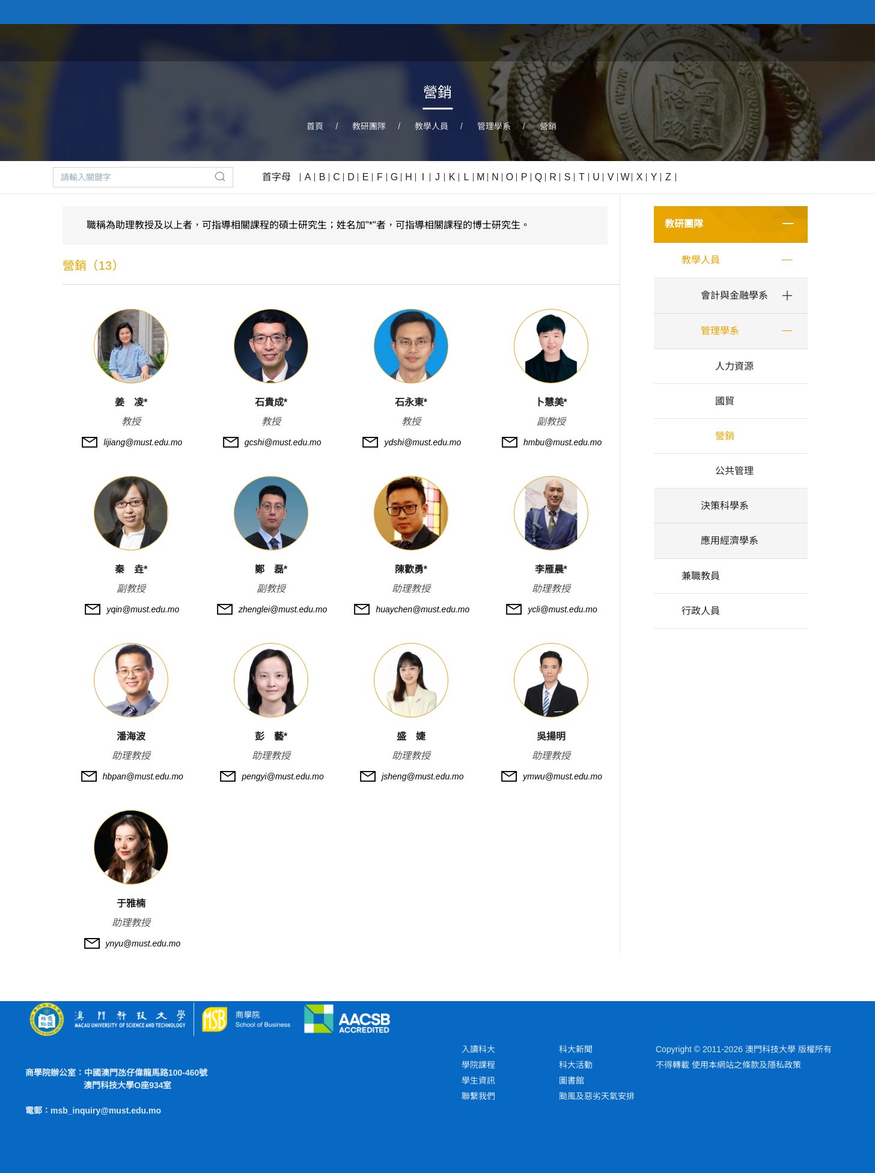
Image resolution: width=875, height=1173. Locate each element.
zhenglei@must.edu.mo (283, 609)
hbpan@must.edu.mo (143, 776)
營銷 (548, 126)
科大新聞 (576, 1049)
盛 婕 (411, 736)
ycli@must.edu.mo (562, 609)
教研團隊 (640, 41)
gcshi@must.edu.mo (283, 442)
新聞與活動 (769, 41)
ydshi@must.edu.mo (422, 442)
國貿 (724, 401)
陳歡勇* (411, 569)
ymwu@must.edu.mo (562, 776)
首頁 (467, 41)
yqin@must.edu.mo (142, 609)
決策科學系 (725, 506)
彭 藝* (271, 736)
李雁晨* (551, 569)
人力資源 (734, 366)
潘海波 (131, 736)
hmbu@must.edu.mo (562, 442)
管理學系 (494, 126)
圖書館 (571, 1080)
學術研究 (702, 41)
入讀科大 (478, 1049)
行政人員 (700, 611)
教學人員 (431, 126)
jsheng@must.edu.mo (422, 776)
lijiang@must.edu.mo (142, 442)
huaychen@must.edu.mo (422, 609)
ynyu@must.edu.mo (143, 943)
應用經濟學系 (729, 540)
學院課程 (579, 41)
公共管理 (734, 471)
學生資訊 (478, 1080)
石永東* (411, 402)
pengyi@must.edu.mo (282, 776)
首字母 (276, 177)
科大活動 (576, 1065)
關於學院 (518, 41)
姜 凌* (131, 402)
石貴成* (271, 402)
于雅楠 (131, 903)
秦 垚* (131, 569)
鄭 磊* (271, 569)
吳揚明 (551, 736)
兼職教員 (700, 576)
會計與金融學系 (734, 295)
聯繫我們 (478, 1096)
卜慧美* (551, 402)
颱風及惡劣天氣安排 (597, 1096)
